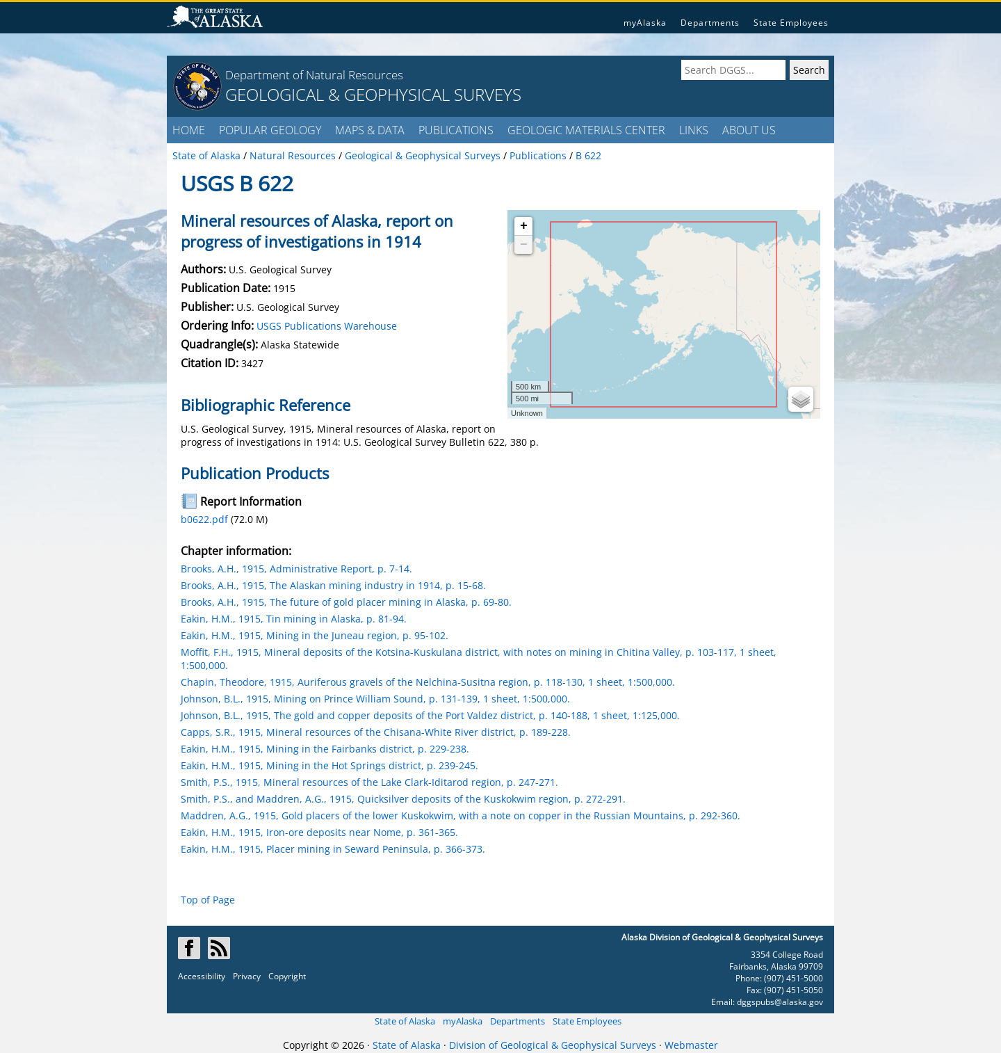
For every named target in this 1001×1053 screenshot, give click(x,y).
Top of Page (208, 899)
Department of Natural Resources (314, 75)
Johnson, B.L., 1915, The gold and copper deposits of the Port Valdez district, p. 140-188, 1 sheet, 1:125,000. (430, 715)
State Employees (791, 23)
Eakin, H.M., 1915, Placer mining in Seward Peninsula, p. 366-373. (333, 848)
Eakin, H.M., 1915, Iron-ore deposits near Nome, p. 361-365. (319, 832)
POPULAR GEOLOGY (270, 130)
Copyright (287, 976)
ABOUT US (749, 130)
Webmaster (691, 1045)
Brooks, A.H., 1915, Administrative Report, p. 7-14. (296, 568)
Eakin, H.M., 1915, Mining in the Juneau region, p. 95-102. (314, 635)
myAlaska (645, 23)
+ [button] (524, 226)
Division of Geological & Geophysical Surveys (552, 1045)
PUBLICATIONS (456, 130)
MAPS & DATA (370, 130)
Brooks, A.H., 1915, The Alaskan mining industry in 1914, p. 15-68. (333, 585)
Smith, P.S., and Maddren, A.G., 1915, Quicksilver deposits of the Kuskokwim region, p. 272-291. (403, 798)
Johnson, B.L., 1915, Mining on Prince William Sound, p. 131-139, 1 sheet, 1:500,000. (375, 698)
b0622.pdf (204, 519)
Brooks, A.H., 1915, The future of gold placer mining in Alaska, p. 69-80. (346, 602)
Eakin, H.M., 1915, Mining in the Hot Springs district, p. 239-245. (329, 765)
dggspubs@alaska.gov (780, 1002)
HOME (188, 130)
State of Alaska (405, 1021)
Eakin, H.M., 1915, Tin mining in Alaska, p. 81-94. (294, 618)
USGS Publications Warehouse (327, 325)
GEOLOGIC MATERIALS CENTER (586, 130)
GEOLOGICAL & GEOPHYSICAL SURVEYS (373, 94)
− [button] (524, 244)
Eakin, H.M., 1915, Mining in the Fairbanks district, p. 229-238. (325, 748)
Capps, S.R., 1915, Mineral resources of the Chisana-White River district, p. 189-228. (376, 732)
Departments (710, 23)
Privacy (247, 976)
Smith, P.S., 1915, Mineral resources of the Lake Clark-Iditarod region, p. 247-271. (369, 782)
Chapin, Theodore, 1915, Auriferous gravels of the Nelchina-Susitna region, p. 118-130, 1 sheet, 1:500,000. (428, 682)
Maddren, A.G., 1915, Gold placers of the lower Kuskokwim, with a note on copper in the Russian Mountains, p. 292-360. (460, 815)
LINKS (693, 130)
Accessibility (201, 976)
